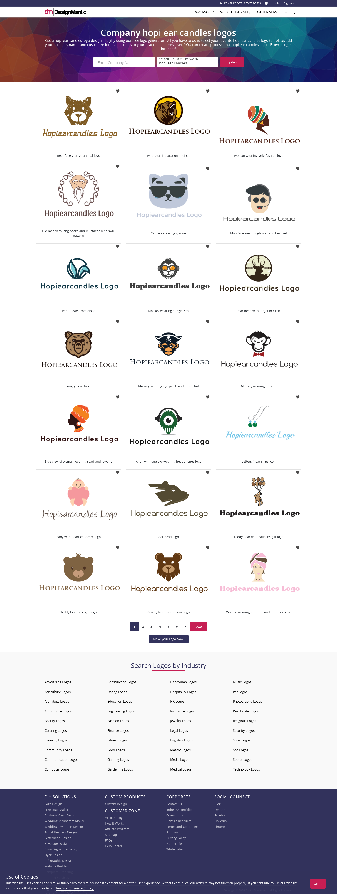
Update (232, 62)
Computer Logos (57, 768)
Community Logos (58, 748)
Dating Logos (117, 690)
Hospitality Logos (183, 690)
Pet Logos (240, 690)
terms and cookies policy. (75, 888)
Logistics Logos (181, 739)
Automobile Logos (58, 710)
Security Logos (244, 729)
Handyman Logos (183, 680)
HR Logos (177, 700)
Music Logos (242, 680)
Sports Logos (242, 758)
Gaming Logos (118, 758)
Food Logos (116, 748)
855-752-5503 (252, 3)
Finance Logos (118, 729)
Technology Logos (246, 768)
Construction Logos (121, 680)
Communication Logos (61, 758)
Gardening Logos (120, 768)
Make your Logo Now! (168, 638)
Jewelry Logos (180, 719)
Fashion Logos (118, 719)
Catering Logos (56, 729)
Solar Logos (241, 739)
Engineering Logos (121, 710)
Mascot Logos (180, 748)
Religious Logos (244, 719)
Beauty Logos (55, 719)
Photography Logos (247, 700)
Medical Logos (181, 768)
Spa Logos (240, 748)
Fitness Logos (117, 739)
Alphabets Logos (57, 700)
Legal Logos (179, 729)
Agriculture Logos (58, 690)
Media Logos (179, 758)
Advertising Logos (58, 680)
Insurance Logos (182, 710)
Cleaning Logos (56, 739)
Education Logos (119, 700)
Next (198, 625)
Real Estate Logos (246, 710)
